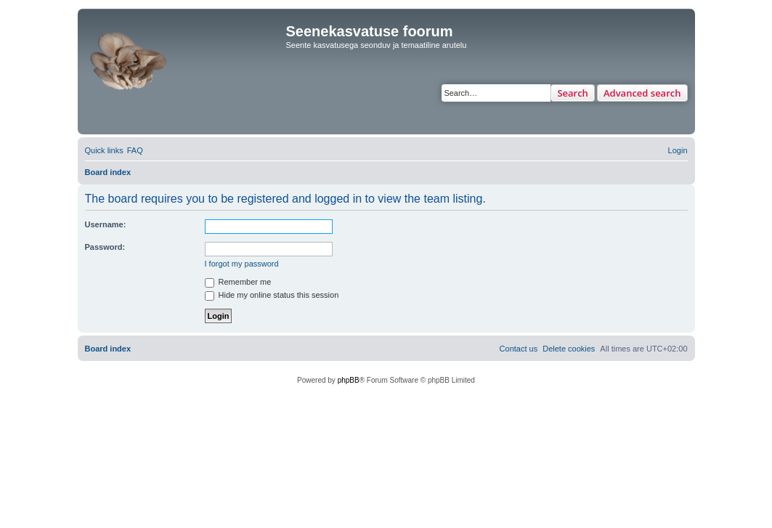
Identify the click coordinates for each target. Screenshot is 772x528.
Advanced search (642, 92)
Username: (105, 224)
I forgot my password (242, 263)
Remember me (238, 281)
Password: (105, 247)
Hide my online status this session (272, 295)
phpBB (348, 380)
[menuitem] (135, 150)
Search (572, 92)
